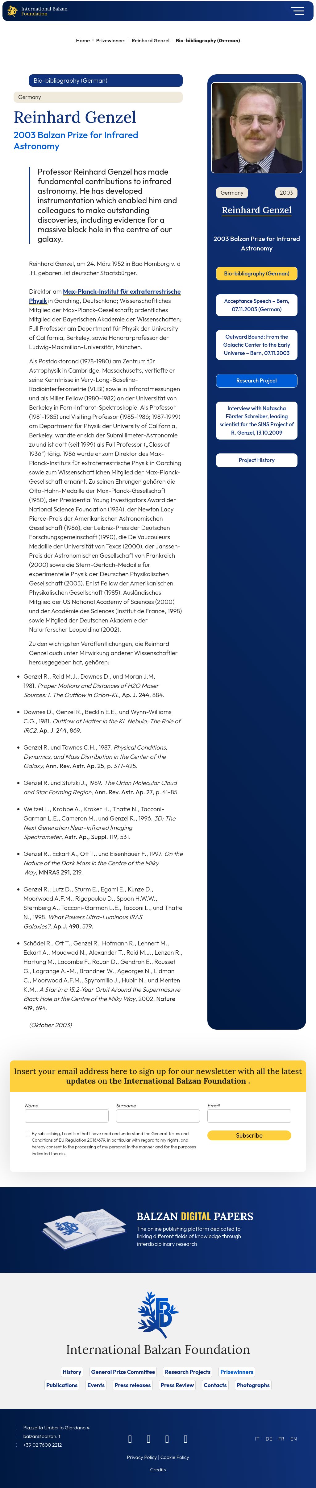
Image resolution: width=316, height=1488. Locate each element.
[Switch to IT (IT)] (257, 1438)
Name (31, 1105)
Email (213, 1105)
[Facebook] (130, 1438)
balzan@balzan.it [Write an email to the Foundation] (41, 1436)
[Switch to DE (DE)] (269, 1438)
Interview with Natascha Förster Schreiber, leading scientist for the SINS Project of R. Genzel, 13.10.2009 (256, 420)
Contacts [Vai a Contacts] (215, 1385)
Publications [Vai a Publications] (61, 1385)
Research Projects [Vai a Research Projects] (187, 1371)
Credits (158, 1469)
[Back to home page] (13, 11)
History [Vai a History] (72, 1371)
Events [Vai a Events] (96, 1385)
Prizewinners (111, 40)
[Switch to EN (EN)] (293, 1438)
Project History (257, 460)
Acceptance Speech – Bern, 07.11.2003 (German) (256, 304)
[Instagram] (167, 1438)
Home (83, 40)
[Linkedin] (149, 1438)
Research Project (256, 380)
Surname (126, 1105)
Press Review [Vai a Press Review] (177, 1385)
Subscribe (249, 1135)
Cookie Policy (174, 1457)
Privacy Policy (142, 1457)
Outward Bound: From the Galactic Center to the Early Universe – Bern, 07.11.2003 (256, 345)
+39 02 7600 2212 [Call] (42, 1445)
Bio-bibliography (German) (256, 273)
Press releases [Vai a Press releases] (132, 1385)
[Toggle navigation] (295, 11)
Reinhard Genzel (150, 40)
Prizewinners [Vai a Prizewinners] (236, 1371)
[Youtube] (186, 1438)
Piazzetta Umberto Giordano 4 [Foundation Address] (56, 1427)
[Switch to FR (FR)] (281, 1438)
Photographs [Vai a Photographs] (253, 1385)
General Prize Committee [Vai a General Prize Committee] (123, 1371)
